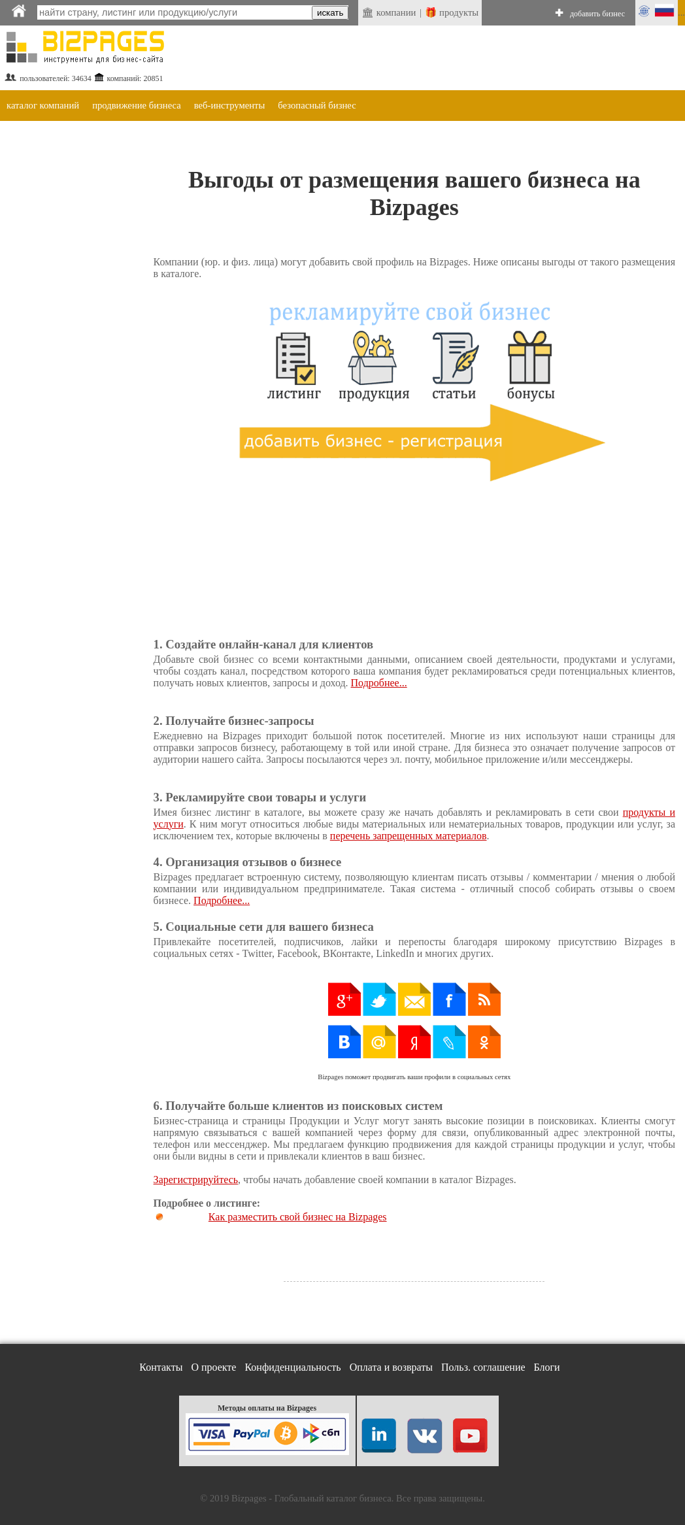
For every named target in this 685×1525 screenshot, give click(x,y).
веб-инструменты (229, 105)
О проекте (213, 1367)
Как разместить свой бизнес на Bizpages (298, 1216)
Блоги (547, 1367)
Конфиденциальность (292, 1367)
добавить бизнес (597, 13)
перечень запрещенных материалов (408, 835)
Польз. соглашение (483, 1367)
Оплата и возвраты (391, 1367)
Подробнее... (379, 682)
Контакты (160, 1367)
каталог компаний (43, 105)
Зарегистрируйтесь (196, 1179)
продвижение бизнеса (136, 105)
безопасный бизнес (317, 105)
